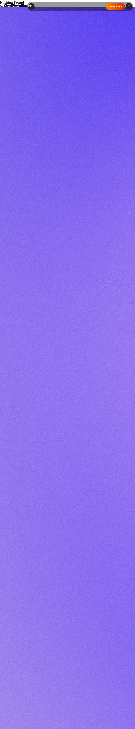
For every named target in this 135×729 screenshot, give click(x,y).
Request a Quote (115, 6)
